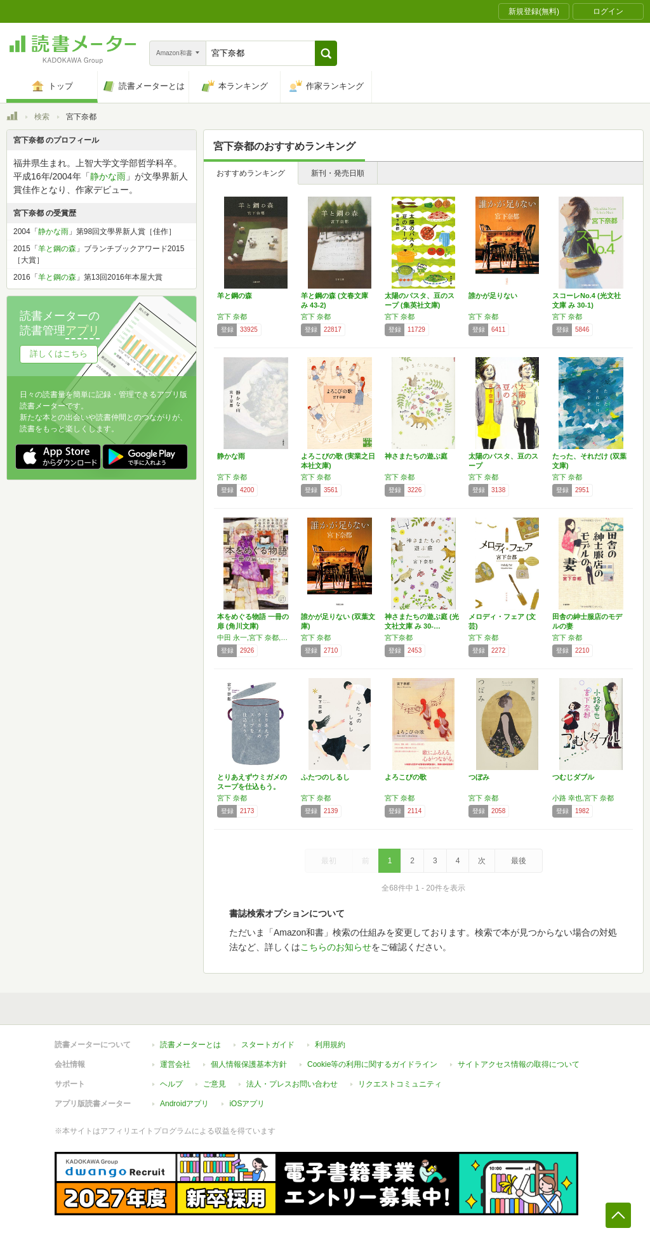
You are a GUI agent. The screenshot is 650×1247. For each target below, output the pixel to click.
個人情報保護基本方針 (249, 1064)
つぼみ (478, 777)
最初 (328, 860)
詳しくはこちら (59, 353)
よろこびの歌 (406, 777)
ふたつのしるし (325, 777)
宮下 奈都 (232, 316)
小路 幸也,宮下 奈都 (583, 798)
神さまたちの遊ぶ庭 (416, 456)
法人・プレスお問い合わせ (292, 1084)
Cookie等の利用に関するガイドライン (372, 1064)
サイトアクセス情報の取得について (519, 1064)
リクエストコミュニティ (400, 1084)
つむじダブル (573, 777)
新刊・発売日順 (337, 173)
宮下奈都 (399, 637)
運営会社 (175, 1064)
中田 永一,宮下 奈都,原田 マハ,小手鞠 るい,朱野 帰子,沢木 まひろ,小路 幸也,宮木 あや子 (256, 637)
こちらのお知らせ (335, 947)
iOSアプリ (247, 1103)
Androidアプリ (184, 1103)
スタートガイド (268, 1044)
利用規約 (330, 1044)
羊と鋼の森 (234, 295)
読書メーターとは (190, 1044)
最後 (518, 860)
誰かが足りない (492, 295)
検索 (42, 116)
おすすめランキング (250, 173)
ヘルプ (171, 1084)
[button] (326, 53)
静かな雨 (231, 456)
